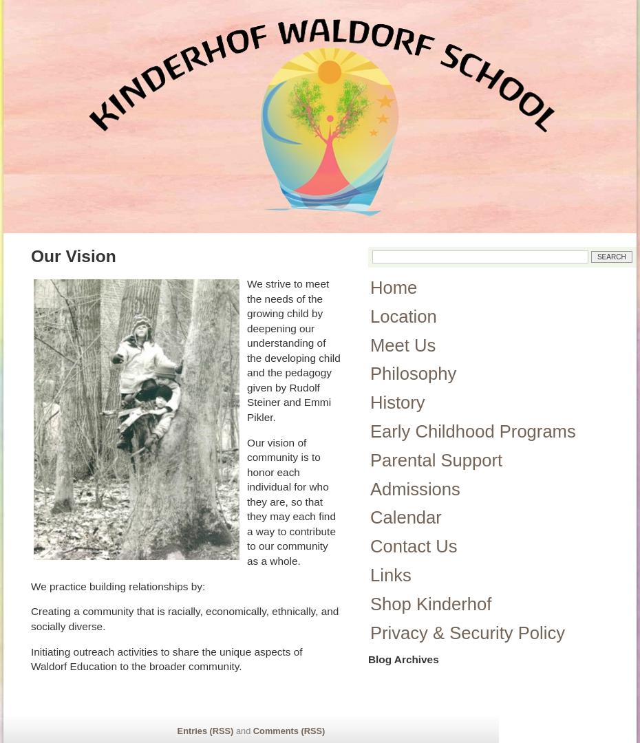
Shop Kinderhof (430, 604)
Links (391, 575)
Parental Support (436, 460)
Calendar (406, 517)
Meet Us (403, 345)
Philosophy (413, 373)
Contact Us (414, 546)
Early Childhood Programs (473, 431)
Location (403, 316)
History (397, 402)
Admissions (415, 489)
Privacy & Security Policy (467, 633)
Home (393, 287)
